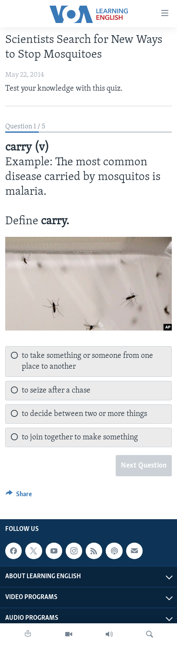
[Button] (19, 496)
